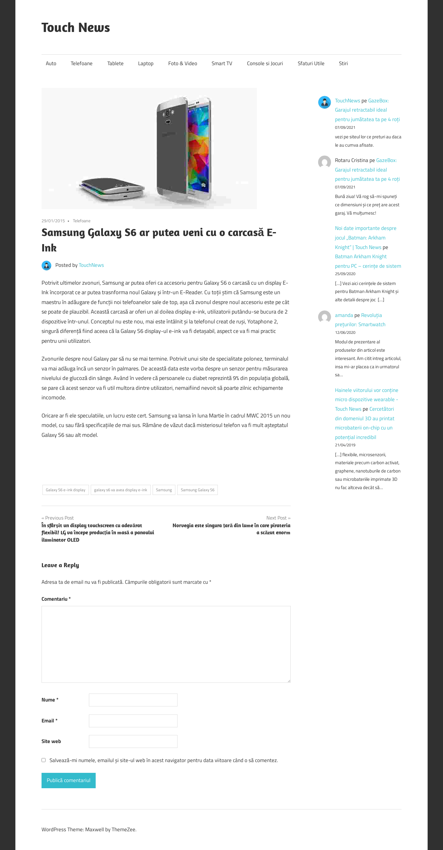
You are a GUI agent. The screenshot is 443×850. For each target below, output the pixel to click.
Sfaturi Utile (311, 63)
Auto (51, 63)
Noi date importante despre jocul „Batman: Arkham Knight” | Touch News (366, 237)
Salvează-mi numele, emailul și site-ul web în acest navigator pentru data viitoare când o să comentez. (164, 760)
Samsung (164, 490)
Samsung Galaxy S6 (197, 490)
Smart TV (222, 63)
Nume (50, 700)
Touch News (76, 27)
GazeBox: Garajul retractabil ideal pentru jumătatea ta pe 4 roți (367, 110)
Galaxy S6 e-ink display (65, 490)
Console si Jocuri (265, 63)
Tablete (115, 63)
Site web (51, 741)
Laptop (146, 63)
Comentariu (56, 599)
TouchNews (91, 265)
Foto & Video (182, 63)
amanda (344, 315)
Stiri (343, 63)
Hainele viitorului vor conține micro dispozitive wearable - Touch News (366, 399)
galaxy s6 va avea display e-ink (120, 490)
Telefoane (82, 63)
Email (50, 721)
